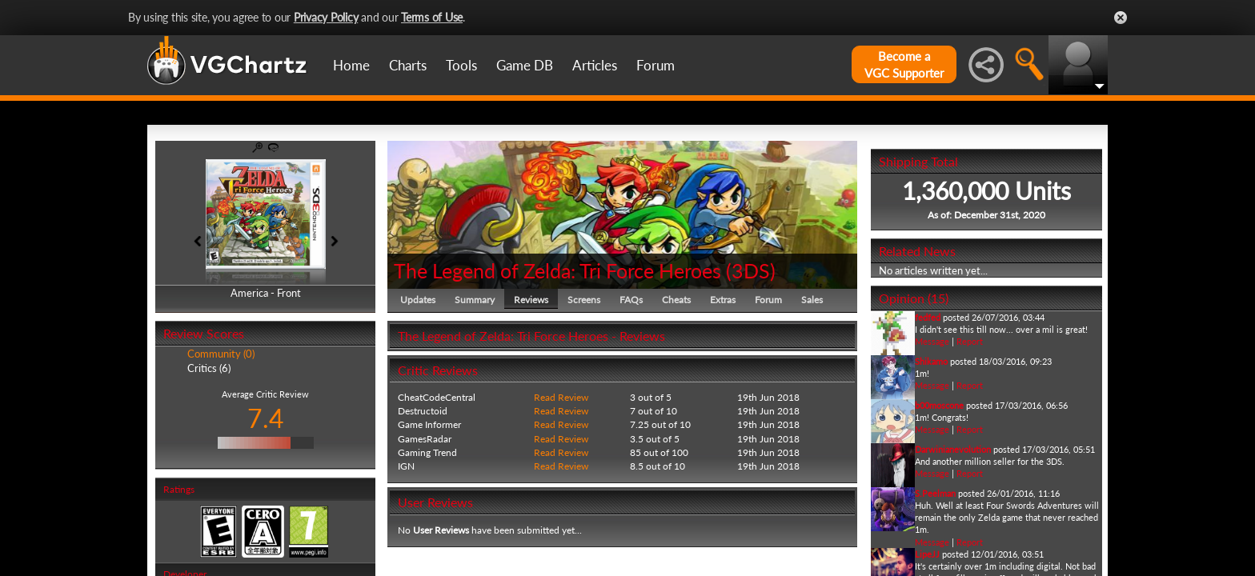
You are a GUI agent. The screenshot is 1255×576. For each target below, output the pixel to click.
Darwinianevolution (953, 449)
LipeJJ (927, 554)
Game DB (524, 65)
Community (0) (221, 353)
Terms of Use (432, 17)
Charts (408, 65)
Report (969, 341)
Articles (594, 65)
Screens (583, 300)
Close (1120, 17)
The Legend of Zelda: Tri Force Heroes (557, 270)
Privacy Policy (326, 17)
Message (932, 341)
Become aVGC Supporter (904, 64)
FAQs (631, 300)
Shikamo (931, 361)
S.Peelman (935, 493)
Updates (417, 300)
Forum (655, 65)
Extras (723, 300)
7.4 (265, 418)
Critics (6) (209, 368)
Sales (812, 300)
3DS (751, 270)
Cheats (676, 300)
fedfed (927, 317)
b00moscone (939, 405)
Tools (461, 65)
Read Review (561, 397)
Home (351, 65)
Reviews (531, 300)
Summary (475, 300)
